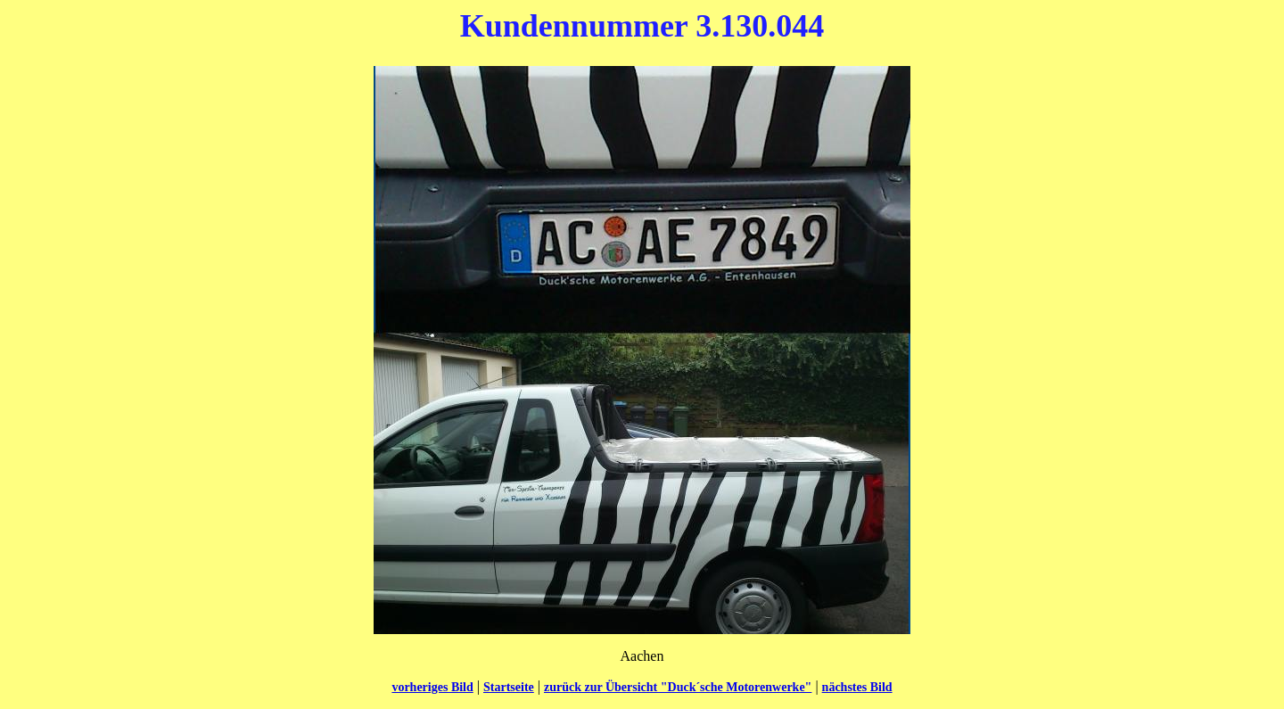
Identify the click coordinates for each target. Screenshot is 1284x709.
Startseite (508, 687)
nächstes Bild (857, 687)
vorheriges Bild (432, 687)
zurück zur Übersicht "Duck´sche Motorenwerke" (677, 687)
